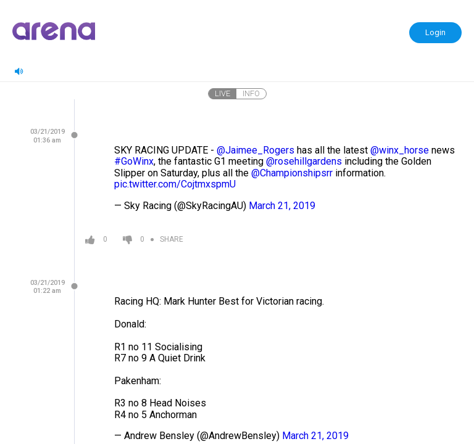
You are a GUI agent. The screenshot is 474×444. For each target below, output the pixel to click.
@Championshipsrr (292, 173)
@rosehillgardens (304, 161)
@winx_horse (399, 150)
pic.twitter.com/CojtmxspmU (175, 184)
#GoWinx (134, 161)
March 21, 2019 (282, 206)
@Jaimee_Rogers (255, 150)
